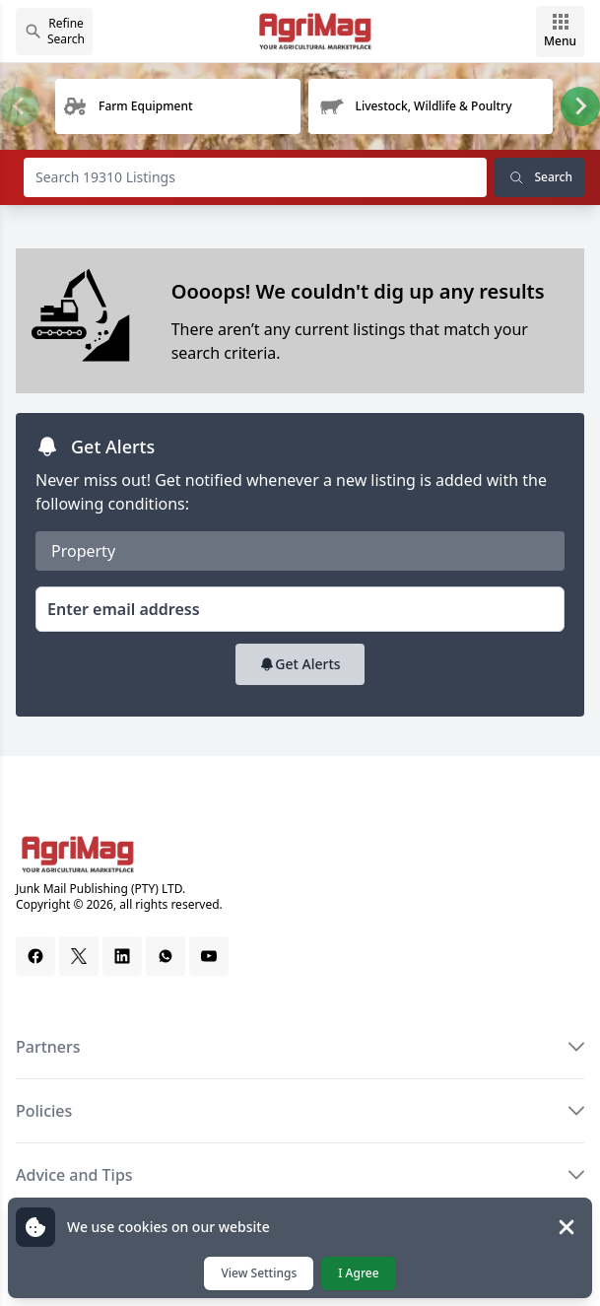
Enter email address (123, 609)
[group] (177, 106)
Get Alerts (299, 663)
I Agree (358, 1273)
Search (539, 177)
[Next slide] (580, 106)
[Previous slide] (19, 106)
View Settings (259, 1273)
